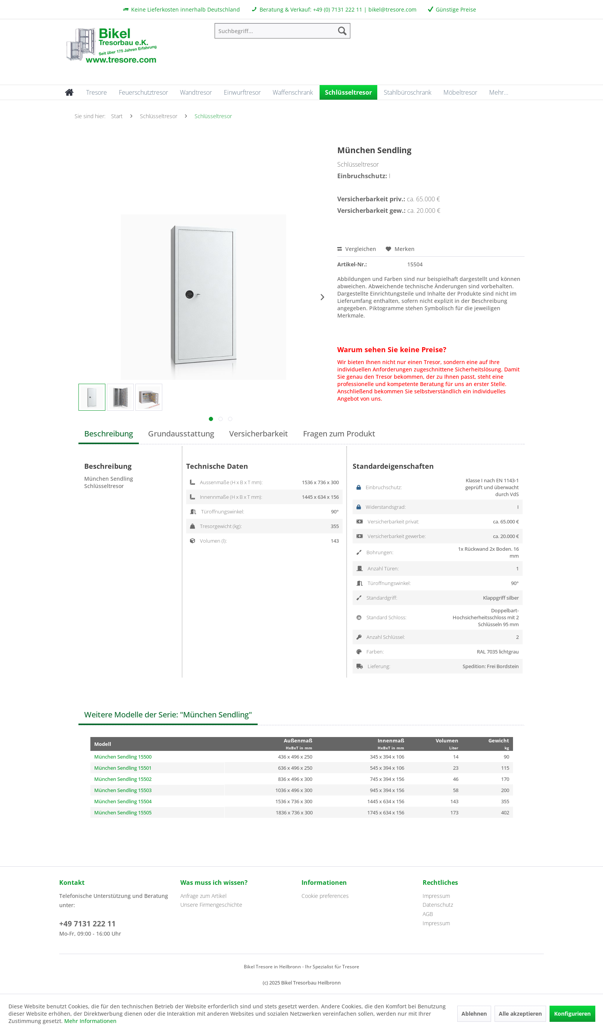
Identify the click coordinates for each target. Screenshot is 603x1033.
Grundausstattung (181, 433)
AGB (428, 914)
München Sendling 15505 (123, 812)
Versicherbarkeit (258, 433)
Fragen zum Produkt (339, 433)
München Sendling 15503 (123, 790)
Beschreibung (108, 433)
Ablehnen (474, 1013)
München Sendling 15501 (123, 767)
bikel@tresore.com (392, 9)
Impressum (436, 895)
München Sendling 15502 (123, 779)
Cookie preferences (325, 895)
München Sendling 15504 (123, 801)
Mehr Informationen (90, 1021)
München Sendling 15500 (123, 756)
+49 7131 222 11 (87, 924)
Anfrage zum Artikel (203, 895)
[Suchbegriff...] (282, 30)
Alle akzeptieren (520, 1013)
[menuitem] (282, 30)
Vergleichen (356, 248)
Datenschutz (438, 904)
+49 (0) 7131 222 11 (337, 9)
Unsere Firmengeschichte (211, 904)
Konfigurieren (572, 1013)
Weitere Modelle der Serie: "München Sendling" (168, 714)
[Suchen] (342, 30)
